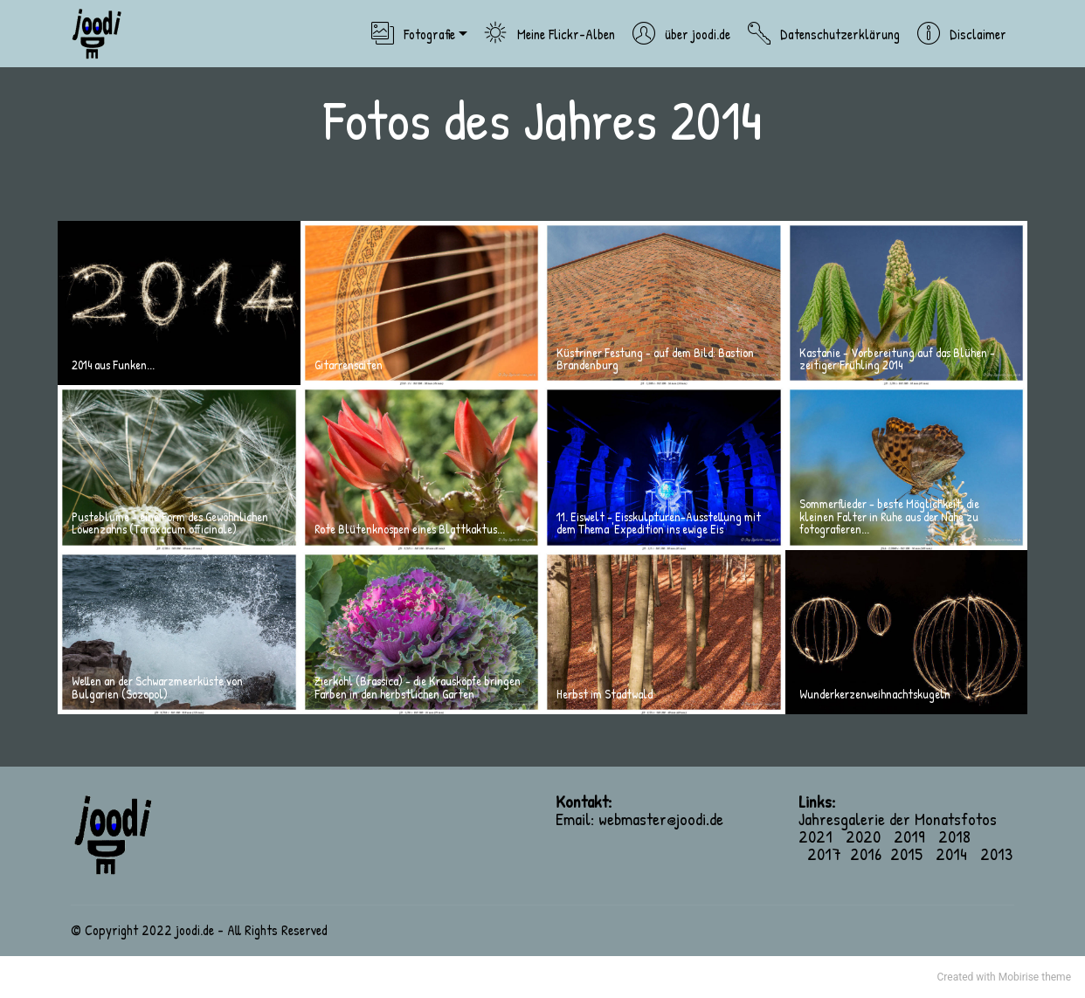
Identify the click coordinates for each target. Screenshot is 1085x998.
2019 (909, 836)
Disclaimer (961, 34)
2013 (996, 853)
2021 (822, 836)
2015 (906, 853)
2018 (954, 836)
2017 (824, 853)
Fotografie (412, 34)
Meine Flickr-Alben (549, 34)
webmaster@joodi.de (660, 818)
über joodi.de (680, 34)
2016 (865, 853)
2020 (870, 836)
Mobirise (1019, 977)
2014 (951, 853)
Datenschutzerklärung (823, 34)
